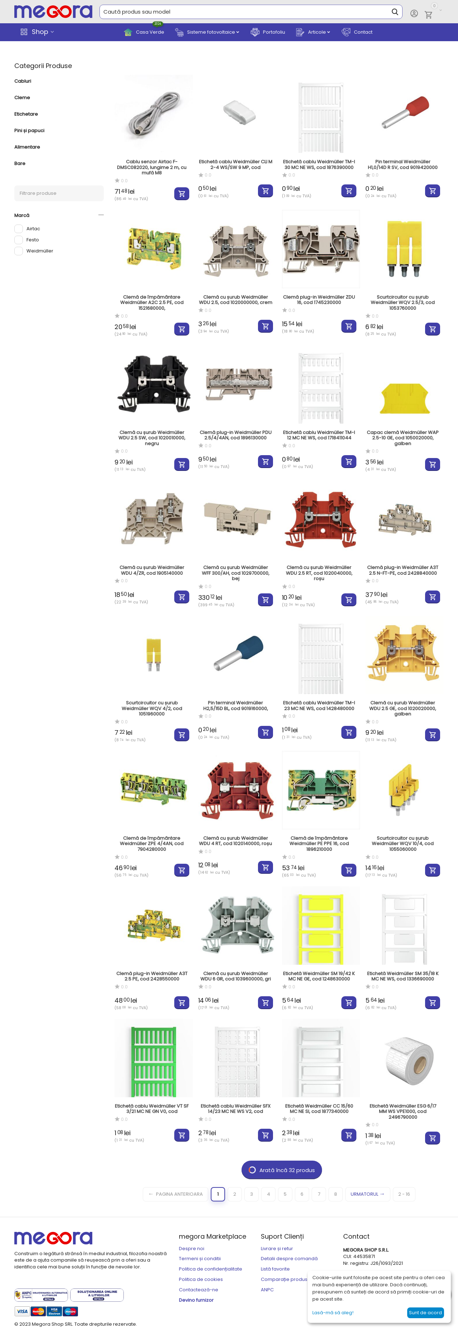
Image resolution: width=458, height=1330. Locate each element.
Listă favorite (275, 1269)
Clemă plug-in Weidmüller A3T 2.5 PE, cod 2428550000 (151, 976)
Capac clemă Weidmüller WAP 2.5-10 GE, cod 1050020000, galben (403, 438)
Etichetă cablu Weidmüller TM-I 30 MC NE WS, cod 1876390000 (319, 164)
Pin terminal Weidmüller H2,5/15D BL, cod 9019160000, (235, 705)
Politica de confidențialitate (210, 1269)
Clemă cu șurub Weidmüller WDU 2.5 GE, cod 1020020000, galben (402, 708)
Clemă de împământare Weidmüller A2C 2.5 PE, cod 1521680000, (152, 302)
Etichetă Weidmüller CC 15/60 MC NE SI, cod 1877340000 (319, 1108)
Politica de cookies (201, 1279)
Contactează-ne (198, 1289)
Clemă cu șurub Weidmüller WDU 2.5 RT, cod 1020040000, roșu (319, 573)
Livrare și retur (277, 1248)
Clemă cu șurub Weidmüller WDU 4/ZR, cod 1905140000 (152, 570)
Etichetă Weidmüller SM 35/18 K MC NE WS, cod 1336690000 (403, 976)
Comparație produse (286, 1279)
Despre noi (191, 1248)
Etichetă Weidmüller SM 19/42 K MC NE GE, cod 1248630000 (319, 976)
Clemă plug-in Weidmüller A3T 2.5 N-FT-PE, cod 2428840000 (402, 570)
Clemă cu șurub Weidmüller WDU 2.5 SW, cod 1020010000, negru (151, 438)
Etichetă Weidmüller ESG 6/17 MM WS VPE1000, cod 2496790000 (403, 1111)
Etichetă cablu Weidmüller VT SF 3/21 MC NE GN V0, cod (152, 1108)
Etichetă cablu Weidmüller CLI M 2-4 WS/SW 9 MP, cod (235, 164)
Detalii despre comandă (289, 1258)
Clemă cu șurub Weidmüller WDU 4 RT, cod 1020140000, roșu (235, 841)
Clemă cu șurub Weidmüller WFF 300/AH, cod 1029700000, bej (235, 573)
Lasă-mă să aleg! (333, 1312)
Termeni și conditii (200, 1258)
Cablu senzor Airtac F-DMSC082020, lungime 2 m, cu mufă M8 (151, 167)
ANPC (267, 1289)
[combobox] (251, 12)
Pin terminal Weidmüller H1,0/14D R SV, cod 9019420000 (403, 164)
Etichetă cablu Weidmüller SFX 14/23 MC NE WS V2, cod (236, 1108)
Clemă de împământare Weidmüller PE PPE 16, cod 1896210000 (319, 843)
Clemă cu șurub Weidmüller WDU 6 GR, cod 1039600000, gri (235, 976)
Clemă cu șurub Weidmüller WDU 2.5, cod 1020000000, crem (235, 299)
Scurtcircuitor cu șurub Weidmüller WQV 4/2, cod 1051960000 (152, 708)
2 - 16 (404, 1194)
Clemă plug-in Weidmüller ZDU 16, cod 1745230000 (319, 299)
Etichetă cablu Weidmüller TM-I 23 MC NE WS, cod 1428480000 (319, 705)
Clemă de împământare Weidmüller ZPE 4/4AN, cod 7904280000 (152, 843)
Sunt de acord (425, 1312)
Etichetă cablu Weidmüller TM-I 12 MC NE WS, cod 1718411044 (319, 435)
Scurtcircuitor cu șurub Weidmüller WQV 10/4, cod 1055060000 (403, 843)
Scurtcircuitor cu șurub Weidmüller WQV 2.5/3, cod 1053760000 (403, 302)
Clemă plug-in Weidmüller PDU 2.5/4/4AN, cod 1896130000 (236, 435)
